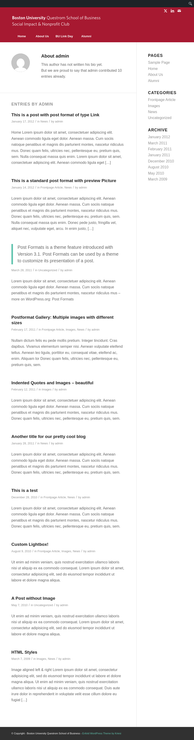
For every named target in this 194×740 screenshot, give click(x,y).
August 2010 (158, 167)
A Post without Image (33, 598)
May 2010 (156, 173)
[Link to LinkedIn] (172, 10)
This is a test (24, 490)
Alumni (153, 81)
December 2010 (161, 161)
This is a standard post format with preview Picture (63, 180)
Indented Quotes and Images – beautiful (52, 382)
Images (70, 329)
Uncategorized (47, 270)
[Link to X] (165, 10)
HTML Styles (24, 652)
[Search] (172, 36)
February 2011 (160, 149)
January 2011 (159, 155)
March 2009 (157, 179)
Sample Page (159, 62)
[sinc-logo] (56, 22)
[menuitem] (190, 3)
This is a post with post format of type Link (55, 114)
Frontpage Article (52, 187)
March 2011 (157, 143)
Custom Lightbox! (29, 544)
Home (153, 69)
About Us (155, 75)
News (44, 121)
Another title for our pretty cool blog (48, 436)
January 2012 (159, 137)
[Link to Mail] (179, 10)
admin (59, 121)
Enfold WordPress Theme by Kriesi (101, 733)
